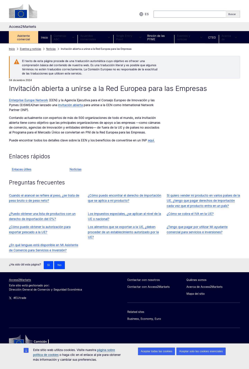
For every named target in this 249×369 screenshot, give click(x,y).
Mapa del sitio (195, 294)
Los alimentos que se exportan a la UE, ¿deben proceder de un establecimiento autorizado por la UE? (123, 232)
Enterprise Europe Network (28, 100)
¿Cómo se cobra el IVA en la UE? (190, 214)
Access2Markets (20, 280)
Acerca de (229, 37)
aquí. (151, 140)
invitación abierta (70, 105)
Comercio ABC (64, 37)
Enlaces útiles (21, 169)
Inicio (44, 37)
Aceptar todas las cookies (156, 351)
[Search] (233, 14)
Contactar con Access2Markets (148, 287)
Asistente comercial (23, 37)
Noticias (75, 169)
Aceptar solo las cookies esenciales (201, 351)
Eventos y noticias (189, 37)
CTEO (212, 37)
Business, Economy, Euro (144, 319)
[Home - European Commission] (34, 341)
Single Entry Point (129, 37)
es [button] (144, 14)
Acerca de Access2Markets (204, 287)
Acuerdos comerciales (95, 37)
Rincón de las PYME (156, 37)
